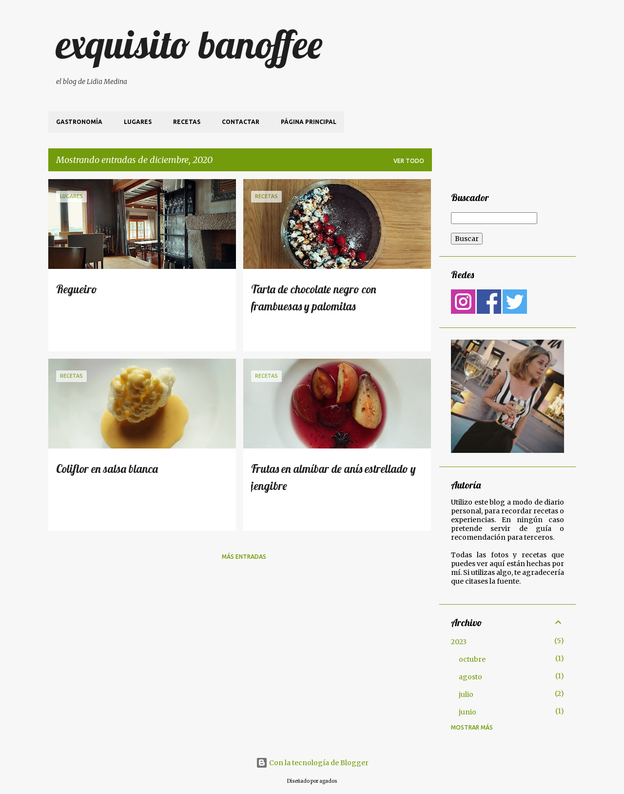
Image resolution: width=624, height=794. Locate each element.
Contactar (240, 122)
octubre (472, 659)
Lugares (138, 122)
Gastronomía (79, 122)
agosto (470, 676)
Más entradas (244, 556)
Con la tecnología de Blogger (312, 762)
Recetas (186, 122)
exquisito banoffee (189, 44)
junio (467, 712)
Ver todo (408, 161)
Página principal (308, 122)
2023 (459, 641)
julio (466, 694)
